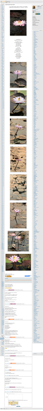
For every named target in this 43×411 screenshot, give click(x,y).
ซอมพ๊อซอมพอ (35, 246)
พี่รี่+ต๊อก (35, 107)
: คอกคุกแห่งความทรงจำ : (2, 348)
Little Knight (35, 86)
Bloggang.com (35, 353)
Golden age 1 (2, 328)
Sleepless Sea (35, 325)
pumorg (35, 116)
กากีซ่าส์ (35, 38)
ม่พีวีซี (34, 262)
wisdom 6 (3, 245)
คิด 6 (2, 276)
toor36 (9, 355)
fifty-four (35, 91)
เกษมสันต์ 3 (3, 310)
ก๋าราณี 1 (3, 92)
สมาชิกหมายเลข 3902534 (36, 338)
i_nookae (35, 135)
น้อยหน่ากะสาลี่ (35, 272)
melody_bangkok (36, 315)
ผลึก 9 (2, 296)
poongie (35, 196)
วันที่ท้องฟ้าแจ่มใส (36, 138)
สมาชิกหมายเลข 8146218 (9, 391)
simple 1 (2, 265)
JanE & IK (35, 244)
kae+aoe (35, 252)
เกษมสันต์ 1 (3, 308)
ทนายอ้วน (35, 329)
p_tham (35, 57)
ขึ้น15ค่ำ (35, 103)
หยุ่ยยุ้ (34, 68)
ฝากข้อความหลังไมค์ (35, 9)
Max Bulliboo (35, 305)
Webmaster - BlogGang (36, 341)
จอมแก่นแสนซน (35, 335)
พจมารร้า (35, 63)
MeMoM (35, 97)
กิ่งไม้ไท (35, 153)
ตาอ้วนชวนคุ (35, 229)
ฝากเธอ (34, 259)
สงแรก (2, 5)
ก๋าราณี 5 (3, 95)
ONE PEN (3, 11)
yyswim (34, 34)
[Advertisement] (37, 347)
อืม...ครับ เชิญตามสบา (36, 73)
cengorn (35, 181)
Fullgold (35, 92)
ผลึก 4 (2, 292)
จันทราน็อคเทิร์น (35, 322)
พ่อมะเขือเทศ (35, 256)
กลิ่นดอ (35, 184)
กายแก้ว (35, 35)
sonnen (34, 119)
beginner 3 (3, 282)
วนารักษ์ (35, 208)
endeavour (35, 45)
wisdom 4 (3, 244)
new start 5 (3, 322)
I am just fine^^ (35, 36)
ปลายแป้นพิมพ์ (35, 182)
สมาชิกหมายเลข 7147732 (36, 334)
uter (34, 43)
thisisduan (35, 65)
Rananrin (35, 318)
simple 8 (2, 269)
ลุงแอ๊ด (34, 95)
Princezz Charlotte (36, 277)
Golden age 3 (2, 331)
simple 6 (2, 268)
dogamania (35, 275)
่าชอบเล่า (35, 124)
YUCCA (35, 129)
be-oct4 (35, 50)
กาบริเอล (35, 280)
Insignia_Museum (36, 313)
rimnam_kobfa (35, 247)
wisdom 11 (3, 248)
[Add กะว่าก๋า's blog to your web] (37, 342)
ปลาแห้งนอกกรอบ (36, 298)
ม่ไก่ (34, 112)
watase (34, 123)
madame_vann (35, 176)
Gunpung (35, 206)
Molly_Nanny (35, 139)
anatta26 (35, 273)
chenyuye (35, 157)
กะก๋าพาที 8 (3, 107)
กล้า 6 (2, 303)
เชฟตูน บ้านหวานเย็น (36, 207)
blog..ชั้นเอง (35, 154)
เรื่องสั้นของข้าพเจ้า (2, 35)
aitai (34, 82)
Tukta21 (35, 163)
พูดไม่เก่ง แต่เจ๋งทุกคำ (36, 261)
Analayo (35, 81)
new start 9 (3, 324)
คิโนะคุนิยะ (35, 284)
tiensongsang (35, 198)
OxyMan (35, 201)
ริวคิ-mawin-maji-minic (36, 232)
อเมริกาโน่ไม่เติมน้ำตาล (36, 308)
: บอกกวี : (2, 355)
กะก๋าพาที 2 (3, 102)
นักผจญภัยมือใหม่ (36, 314)
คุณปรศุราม (17, 280)
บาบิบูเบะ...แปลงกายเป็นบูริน (37, 306)
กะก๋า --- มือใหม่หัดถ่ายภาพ (3, 49)
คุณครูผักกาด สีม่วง (36, 282)
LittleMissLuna (35, 330)
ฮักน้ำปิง (35, 110)
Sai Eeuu (35, 296)
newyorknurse (35, 302)
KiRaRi (34, 164)
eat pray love (35, 260)
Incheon (35, 158)
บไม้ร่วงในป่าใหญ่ (36, 39)
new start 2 (3, 320)
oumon (34, 148)
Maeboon (35, 301)
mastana (35, 175)
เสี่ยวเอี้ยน (35, 69)
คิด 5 (2, 275)
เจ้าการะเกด (35, 199)
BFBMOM (35, 53)
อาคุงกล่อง (35, 80)
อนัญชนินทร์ (35, 114)
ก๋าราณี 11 (3, 100)
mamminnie (35, 111)
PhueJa (35, 271)
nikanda (35, 101)
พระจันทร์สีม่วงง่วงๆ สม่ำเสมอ (37, 327)
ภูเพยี (34, 61)
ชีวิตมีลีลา (35, 98)
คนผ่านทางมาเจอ (36, 147)
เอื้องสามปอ (35, 96)
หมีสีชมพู (35, 71)
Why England (35, 120)
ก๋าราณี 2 (3, 93)
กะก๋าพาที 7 (3, 106)
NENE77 (35, 263)
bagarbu (35, 152)
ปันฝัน (34, 216)
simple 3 (2, 266)
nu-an (34, 55)
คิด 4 (2, 274)
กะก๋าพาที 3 (3, 103)
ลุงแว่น (34, 161)
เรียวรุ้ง (34, 293)
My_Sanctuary (35, 72)
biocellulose (35, 241)
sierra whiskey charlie (36, 180)
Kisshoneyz (35, 304)
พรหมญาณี (35, 143)
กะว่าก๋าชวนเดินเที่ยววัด (2, 56)
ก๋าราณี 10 (3, 99)
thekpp (34, 212)
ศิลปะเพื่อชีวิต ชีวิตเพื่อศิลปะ (3, 28)
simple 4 (2, 267)
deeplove (35, 200)
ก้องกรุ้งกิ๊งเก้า (35, 283)
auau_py (35, 320)
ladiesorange (35, 203)
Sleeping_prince (35, 195)
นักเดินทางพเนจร (36, 242)
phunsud (35, 227)
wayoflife (35, 58)
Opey (34, 151)
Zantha (34, 32)
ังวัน (34, 211)
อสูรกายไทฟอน (35, 230)
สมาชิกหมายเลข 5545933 (36, 323)
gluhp (34, 56)
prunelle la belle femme (36, 130)
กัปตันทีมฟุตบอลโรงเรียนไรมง (37, 276)
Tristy (34, 140)
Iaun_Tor (35, 209)
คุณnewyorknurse (26, 280)
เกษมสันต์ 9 (3, 315)
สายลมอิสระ (35, 78)
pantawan (35, 236)
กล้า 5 (2, 302)
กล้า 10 (2, 306)
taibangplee (35, 64)
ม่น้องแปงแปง (35, 224)
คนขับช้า (35, 37)
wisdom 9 (3, 247)
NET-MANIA (35, 279)
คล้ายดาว (35, 219)
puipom (34, 168)
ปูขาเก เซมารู (35, 131)
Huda (34, 249)
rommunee (35, 266)
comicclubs (35, 303)
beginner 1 (3, 281)
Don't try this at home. (36, 267)
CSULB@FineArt (36, 42)
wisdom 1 (3, 242)
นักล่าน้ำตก (35, 188)
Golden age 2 (2, 330)
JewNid (34, 60)
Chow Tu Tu (35, 340)
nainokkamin (35, 210)
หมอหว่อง (35, 258)
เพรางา (35, 316)
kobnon (34, 137)
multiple (7, 350)
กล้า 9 (2, 305)
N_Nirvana (35, 108)
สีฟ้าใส (34, 127)
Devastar (35, 339)
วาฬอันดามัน (35, 77)
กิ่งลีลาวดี (35, 109)
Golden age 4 (2, 332)
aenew (34, 179)
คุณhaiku (20, 280)
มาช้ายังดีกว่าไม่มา (36, 328)
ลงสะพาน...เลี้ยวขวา (36, 215)
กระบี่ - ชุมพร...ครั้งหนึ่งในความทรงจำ (3, 41)
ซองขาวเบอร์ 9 (35, 156)
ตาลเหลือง (35, 239)
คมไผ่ (34, 237)
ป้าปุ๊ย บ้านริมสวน (36, 255)
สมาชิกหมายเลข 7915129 (36, 337)
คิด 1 (2, 272)
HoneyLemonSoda (36, 118)
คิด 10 (2, 279)
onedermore (35, 190)
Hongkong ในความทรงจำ (3, 38)
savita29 (35, 177)
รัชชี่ (34, 128)
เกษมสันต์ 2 (3, 309)
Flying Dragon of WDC (36, 89)
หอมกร (34, 294)
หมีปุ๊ (34, 268)
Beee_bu (35, 40)
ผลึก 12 (2, 298)
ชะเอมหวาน (35, 173)
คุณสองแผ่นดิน (22, 280)
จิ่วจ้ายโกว (3, 36)
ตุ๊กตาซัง (35, 171)
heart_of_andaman (36, 88)
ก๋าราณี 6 (3, 96)
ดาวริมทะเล (35, 221)
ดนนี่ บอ (35, 146)
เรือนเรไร (35, 205)
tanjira (34, 332)
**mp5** (35, 245)
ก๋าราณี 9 (3, 98)
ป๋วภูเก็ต (35, 62)
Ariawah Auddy (35, 289)
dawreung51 (35, 235)
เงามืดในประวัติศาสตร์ (36, 300)
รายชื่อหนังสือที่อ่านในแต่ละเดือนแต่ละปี (3, 52)
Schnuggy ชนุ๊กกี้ (35, 269)
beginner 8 (3, 285)
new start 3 (3, 321)
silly (34, 149)
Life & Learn (35, 187)
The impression (35, 285)
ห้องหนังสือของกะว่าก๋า (3, 10)
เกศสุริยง (35, 160)
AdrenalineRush (35, 248)
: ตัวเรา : (2, 354)
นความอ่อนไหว (35, 202)
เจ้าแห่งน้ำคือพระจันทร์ (36, 104)
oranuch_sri (35, 310)
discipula (35, 126)
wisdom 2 (3, 243)
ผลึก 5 (2, 293)
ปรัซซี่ (34, 253)
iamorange (35, 214)
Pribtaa (34, 286)
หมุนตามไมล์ (35, 250)
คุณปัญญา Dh (11, 280)
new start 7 (3, 323)
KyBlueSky (35, 144)
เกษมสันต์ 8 (3, 314)
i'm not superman (36, 213)
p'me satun (35, 251)
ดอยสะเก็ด (35, 225)
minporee (35, 132)
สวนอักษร (3, 8)
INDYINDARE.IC (36, 193)
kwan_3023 (35, 291)
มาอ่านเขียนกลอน (36, 292)
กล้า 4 (2, 301)
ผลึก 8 (2, 295)
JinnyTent (35, 183)
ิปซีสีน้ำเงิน (35, 47)
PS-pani (35, 94)
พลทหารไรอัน (35, 186)
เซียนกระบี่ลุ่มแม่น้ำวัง (36, 295)
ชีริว (34, 234)
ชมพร (34, 218)
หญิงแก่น (35, 222)
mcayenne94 (8, 375)
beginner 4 (3, 283)
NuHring (35, 106)
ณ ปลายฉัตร (35, 133)
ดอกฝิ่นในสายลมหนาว (36, 141)
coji (34, 145)
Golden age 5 (2, 333)
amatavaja (35, 93)
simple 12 (3, 271)
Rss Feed (34, 10)
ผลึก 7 (2, 294)
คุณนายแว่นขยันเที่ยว (7, 280)
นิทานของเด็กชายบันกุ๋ (3, 21)
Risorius (35, 278)
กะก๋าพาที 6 (3, 105)
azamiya (35, 51)
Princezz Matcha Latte (36, 311)
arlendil (34, 115)
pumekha (35, 264)
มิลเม (34, 288)
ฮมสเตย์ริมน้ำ (35, 170)
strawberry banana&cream (37, 231)
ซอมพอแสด (35, 122)
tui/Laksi (35, 233)
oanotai (34, 166)
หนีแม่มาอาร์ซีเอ (35, 66)
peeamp (35, 178)
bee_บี (34, 240)
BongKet (35, 87)
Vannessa (35, 142)
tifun (34, 197)
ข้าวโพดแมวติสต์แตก (36, 100)
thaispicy (35, 75)
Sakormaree (35, 309)
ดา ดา (34, 33)
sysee (34, 49)
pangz (34, 52)
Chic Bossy (35, 287)
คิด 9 (2, 278)
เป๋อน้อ (35, 70)
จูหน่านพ (35, 85)
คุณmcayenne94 (14, 280)
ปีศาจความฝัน (35, 174)
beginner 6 (3, 284)
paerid (34, 90)
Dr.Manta (35, 102)
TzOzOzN (35, 67)
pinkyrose (35, 150)
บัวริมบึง (35, 84)
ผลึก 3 (2, 291)
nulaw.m (35, 121)
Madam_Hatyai (35, 59)
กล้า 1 (2, 299)
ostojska (35, 192)
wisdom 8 (3, 246)
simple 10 (3, 270)
